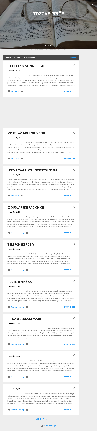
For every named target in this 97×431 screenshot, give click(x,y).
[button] (73, 65)
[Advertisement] (87, 85)
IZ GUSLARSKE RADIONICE (25, 207)
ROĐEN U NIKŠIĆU (19, 282)
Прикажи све (70, 57)
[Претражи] (92, 5)
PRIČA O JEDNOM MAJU (24, 319)
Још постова (41, 419)
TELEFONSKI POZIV (20, 244)
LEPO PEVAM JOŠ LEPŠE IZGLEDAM (32, 170)
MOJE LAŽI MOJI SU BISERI (26, 133)
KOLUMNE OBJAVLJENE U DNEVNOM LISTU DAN (48, 49)
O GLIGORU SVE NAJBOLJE (26, 66)
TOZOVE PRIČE (48, 14)
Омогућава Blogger (48, 426)
